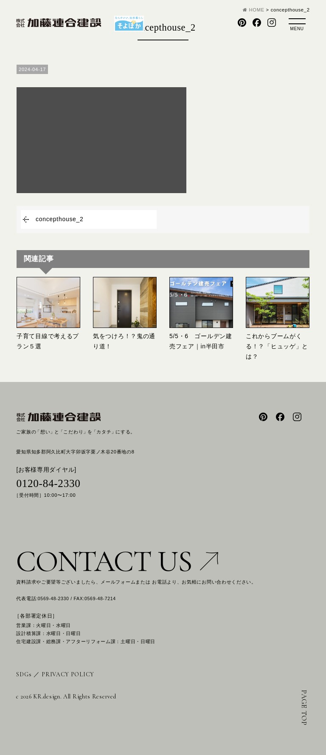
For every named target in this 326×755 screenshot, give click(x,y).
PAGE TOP (304, 708)
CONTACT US (117, 561)
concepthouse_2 (60, 219)
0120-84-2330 (48, 483)
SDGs (23, 674)
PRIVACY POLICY (68, 674)
